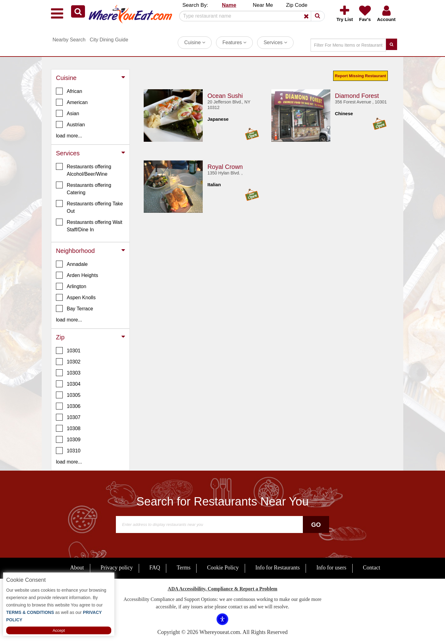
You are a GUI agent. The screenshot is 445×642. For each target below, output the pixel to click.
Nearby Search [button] (69, 39)
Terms (184, 567)
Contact (371, 567)
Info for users (331, 567)
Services (275, 42)
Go (316, 524)
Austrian (70, 124)
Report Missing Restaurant (360, 75)
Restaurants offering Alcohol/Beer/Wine (83, 170)
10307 (68, 417)
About (77, 567)
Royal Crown (225, 166)
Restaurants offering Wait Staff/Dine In (89, 225)
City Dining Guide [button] (109, 39)
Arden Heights (77, 275)
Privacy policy (116, 567)
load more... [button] (69, 135)
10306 (68, 406)
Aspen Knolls (75, 297)
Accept (59, 630)
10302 (68, 361)
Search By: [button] (195, 5)
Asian (67, 113)
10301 (68, 350)
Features (234, 42)
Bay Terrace (74, 308)
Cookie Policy (223, 567)
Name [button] (229, 5)
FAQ (154, 567)
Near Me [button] (263, 5)
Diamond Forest (357, 95)
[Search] (249, 16)
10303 (68, 372)
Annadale (72, 264)
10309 (68, 439)
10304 (68, 383)
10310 (68, 450)
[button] (78, 11)
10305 (68, 395)
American (72, 102)
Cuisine (194, 42)
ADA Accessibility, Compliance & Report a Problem (223, 588)
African (69, 91)
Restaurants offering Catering (83, 188)
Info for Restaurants (277, 567)
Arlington (71, 286)
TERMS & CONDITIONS (30, 612)
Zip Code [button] (296, 5)
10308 (68, 428)
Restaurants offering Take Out (89, 207)
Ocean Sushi (225, 95)
